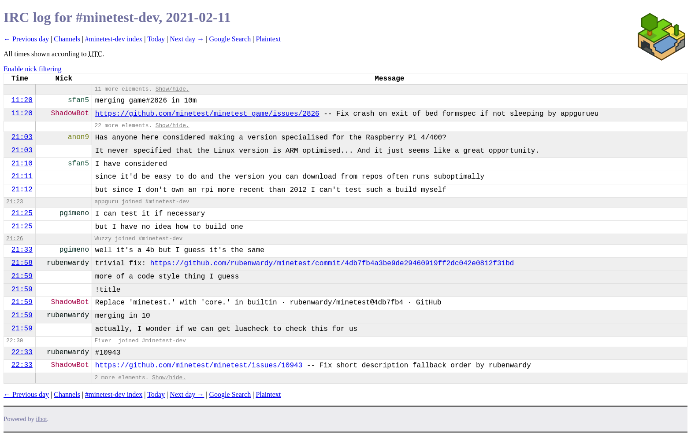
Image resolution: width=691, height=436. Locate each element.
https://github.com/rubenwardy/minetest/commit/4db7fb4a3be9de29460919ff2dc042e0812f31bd (332, 263)
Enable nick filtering (33, 69)
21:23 (14, 201)
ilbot (41, 419)
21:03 (22, 137)
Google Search (230, 39)
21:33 (22, 250)
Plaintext (268, 39)
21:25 (22, 213)
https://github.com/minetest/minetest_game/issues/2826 (207, 114)
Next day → (187, 39)
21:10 (22, 164)
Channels (67, 39)
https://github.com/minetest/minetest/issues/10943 (198, 366)
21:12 (22, 190)
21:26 (14, 238)
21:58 (22, 263)
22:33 (22, 352)
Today (156, 39)
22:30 (14, 340)
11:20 (22, 100)
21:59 (22, 276)
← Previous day (26, 39)
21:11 (22, 176)
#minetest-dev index (113, 39)
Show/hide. (172, 89)
